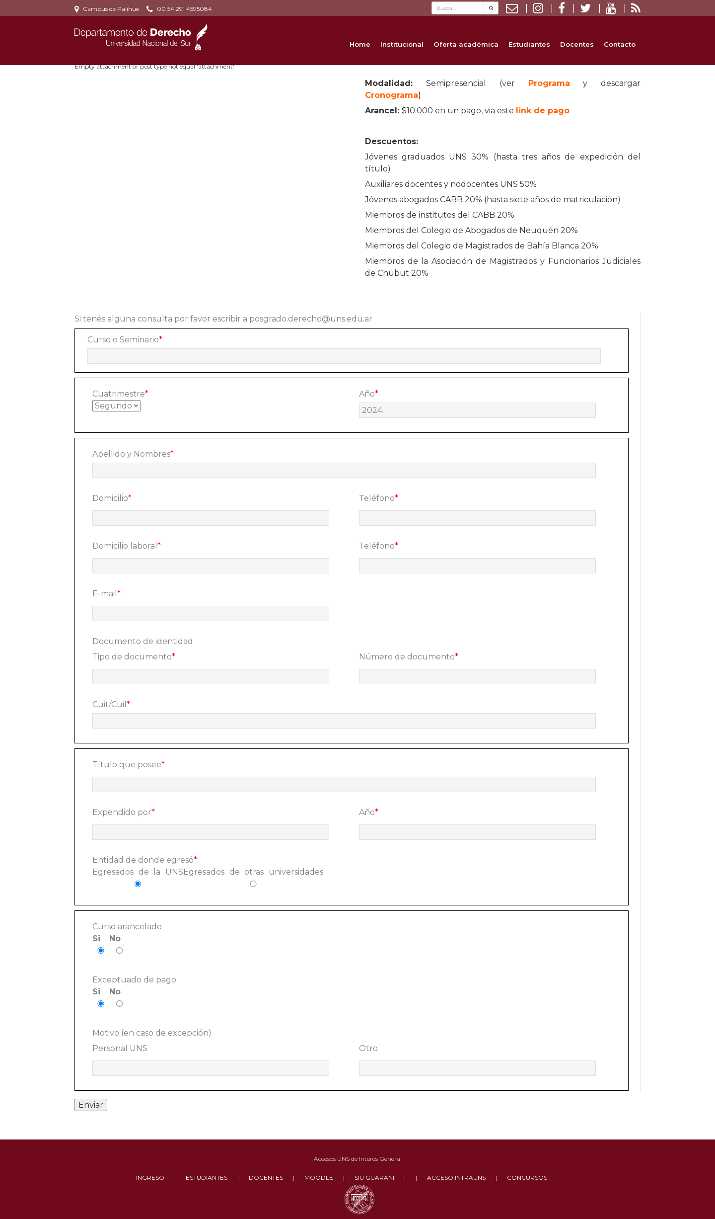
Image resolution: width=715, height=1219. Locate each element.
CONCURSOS (527, 1177)
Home (360, 44)
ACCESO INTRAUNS (456, 1177)
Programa (549, 83)
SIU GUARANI (374, 1177)
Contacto (620, 44)
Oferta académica (466, 44)
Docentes (577, 44)
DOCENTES (266, 1177)
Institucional (402, 44)
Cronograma (391, 95)
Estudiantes (529, 44)
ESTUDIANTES (206, 1177)
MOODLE (318, 1177)
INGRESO (150, 1177)
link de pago (543, 110)
